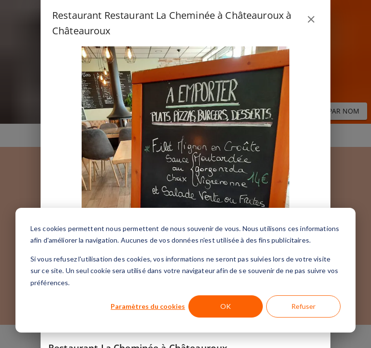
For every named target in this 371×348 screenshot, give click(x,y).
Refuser (303, 306)
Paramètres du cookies (148, 306)
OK (225, 306)
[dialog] (185, 270)
